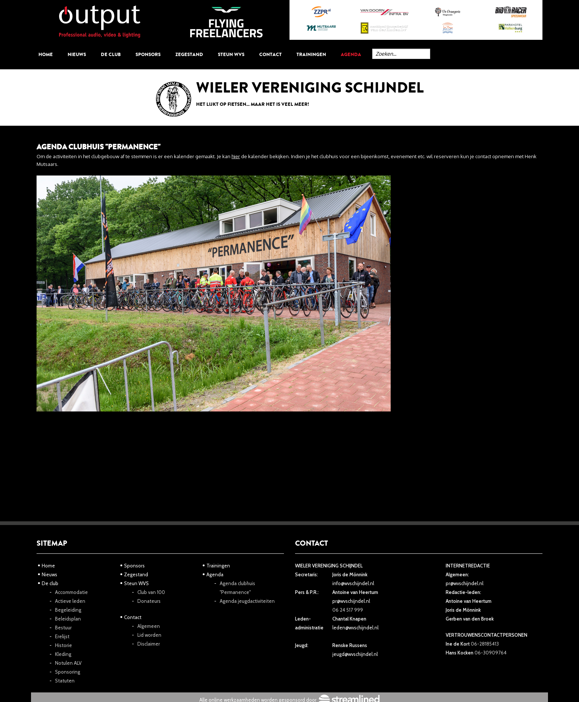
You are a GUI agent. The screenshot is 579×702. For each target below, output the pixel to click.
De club (111, 54)
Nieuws (77, 54)
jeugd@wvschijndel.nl (355, 654)
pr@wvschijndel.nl (351, 601)
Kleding (63, 654)
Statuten (65, 681)
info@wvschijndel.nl (353, 583)
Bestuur (63, 627)
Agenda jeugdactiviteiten (247, 601)
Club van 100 (151, 592)
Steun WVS (231, 54)
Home (45, 54)
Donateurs (149, 601)
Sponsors (148, 54)
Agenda (351, 54)
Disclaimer (148, 644)
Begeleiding (68, 610)
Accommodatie (71, 592)
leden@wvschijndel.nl (355, 627)
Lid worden (149, 635)
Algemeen (148, 626)
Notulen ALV (68, 663)
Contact (270, 54)
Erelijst (62, 636)
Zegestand (189, 54)
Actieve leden (70, 601)
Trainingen (311, 54)
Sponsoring (67, 672)
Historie (63, 645)
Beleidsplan (68, 619)
